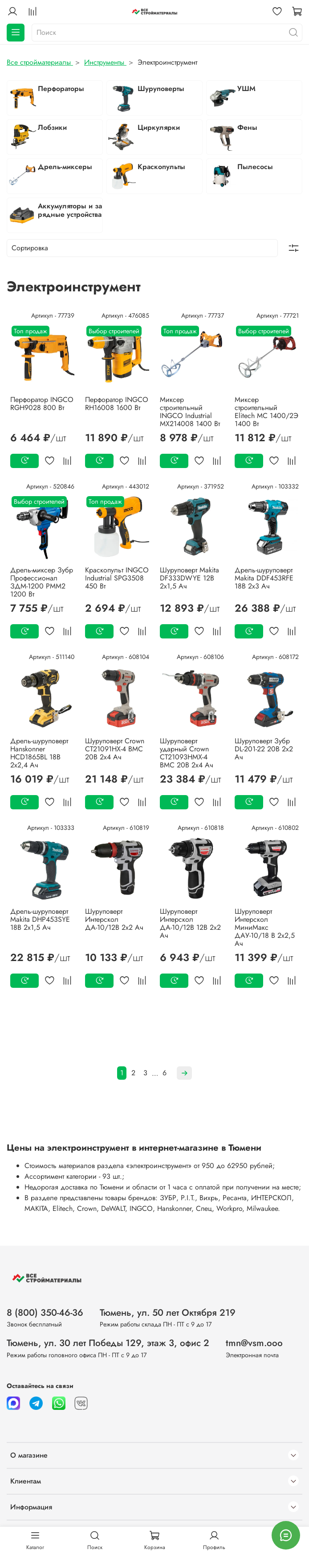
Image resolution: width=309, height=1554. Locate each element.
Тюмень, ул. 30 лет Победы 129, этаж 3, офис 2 (108, 1343)
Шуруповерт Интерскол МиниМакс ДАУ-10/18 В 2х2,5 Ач (265, 927)
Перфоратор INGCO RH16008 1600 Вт (116, 403)
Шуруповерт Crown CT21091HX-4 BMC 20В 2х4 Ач (114, 749)
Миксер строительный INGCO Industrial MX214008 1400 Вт (190, 411)
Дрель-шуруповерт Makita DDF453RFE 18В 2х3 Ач (264, 578)
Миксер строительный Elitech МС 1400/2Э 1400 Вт (266, 411)
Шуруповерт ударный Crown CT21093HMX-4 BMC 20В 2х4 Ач (186, 753)
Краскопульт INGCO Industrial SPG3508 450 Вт (117, 578)
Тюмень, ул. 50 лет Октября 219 (168, 1312)
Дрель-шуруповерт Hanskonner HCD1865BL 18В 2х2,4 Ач (39, 753)
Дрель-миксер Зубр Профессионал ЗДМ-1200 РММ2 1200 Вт (41, 582)
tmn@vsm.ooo (254, 1343)
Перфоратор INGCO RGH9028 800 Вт (41, 403)
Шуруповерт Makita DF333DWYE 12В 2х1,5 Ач (189, 578)
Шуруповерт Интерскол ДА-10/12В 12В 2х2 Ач (190, 923)
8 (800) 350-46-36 (45, 1312)
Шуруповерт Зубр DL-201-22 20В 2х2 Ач (264, 749)
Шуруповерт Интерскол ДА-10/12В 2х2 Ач (114, 919)
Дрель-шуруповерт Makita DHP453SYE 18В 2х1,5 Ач (40, 919)
